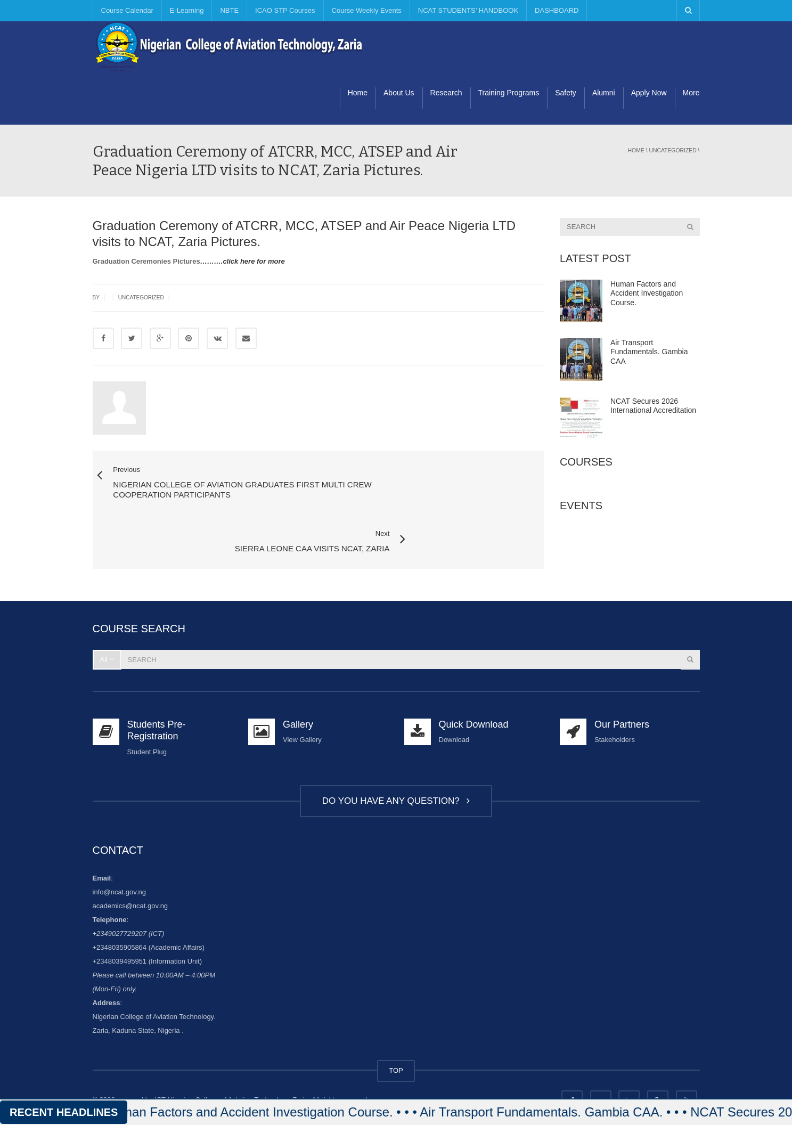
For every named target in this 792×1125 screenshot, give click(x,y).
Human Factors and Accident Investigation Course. (646, 293)
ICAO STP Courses (285, 10)
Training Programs (509, 92)
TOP (396, 1034)
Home (358, 92)
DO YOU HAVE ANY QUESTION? (396, 764)
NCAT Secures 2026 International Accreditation (653, 406)
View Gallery (302, 703)
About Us (398, 92)
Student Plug (147, 715)
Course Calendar (127, 10)
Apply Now (649, 92)
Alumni (603, 92)
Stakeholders (614, 703)
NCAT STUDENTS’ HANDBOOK (468, 10)
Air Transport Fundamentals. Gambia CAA (649, 351)
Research (446, 92)
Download (454, 703)
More (691, 92)
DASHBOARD (556, 10)
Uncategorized (672, 150)
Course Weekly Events (367, 10)
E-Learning (187, 10)
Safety (565, 92)
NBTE (229, 10)
